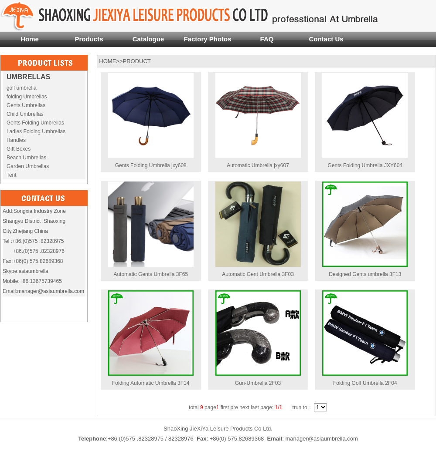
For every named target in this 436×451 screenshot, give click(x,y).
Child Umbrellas (25, 114)
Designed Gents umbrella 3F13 (365, 274)
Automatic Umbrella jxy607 (258, 165)
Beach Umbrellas (26, 158)
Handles (16, 140)
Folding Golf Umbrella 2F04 (365, 383)
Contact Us (326, 39)
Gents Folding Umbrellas (35, 123)
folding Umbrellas (27, 97)
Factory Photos (207, 39)
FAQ (267, 39)
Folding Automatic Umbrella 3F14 (150, 383)
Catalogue (148, 39)
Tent (12, 175)
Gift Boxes (19, 149)
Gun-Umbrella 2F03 (258, 383)
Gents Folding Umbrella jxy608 (151, 165)
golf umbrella (22, 88)
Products (89, 39)
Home (29, 39)
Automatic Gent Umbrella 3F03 (258, 274)
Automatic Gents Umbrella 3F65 (150, 274)
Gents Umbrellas (26, 105)
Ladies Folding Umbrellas (36, 131)
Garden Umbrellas (28, 166)
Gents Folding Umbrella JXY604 (365, 165)
